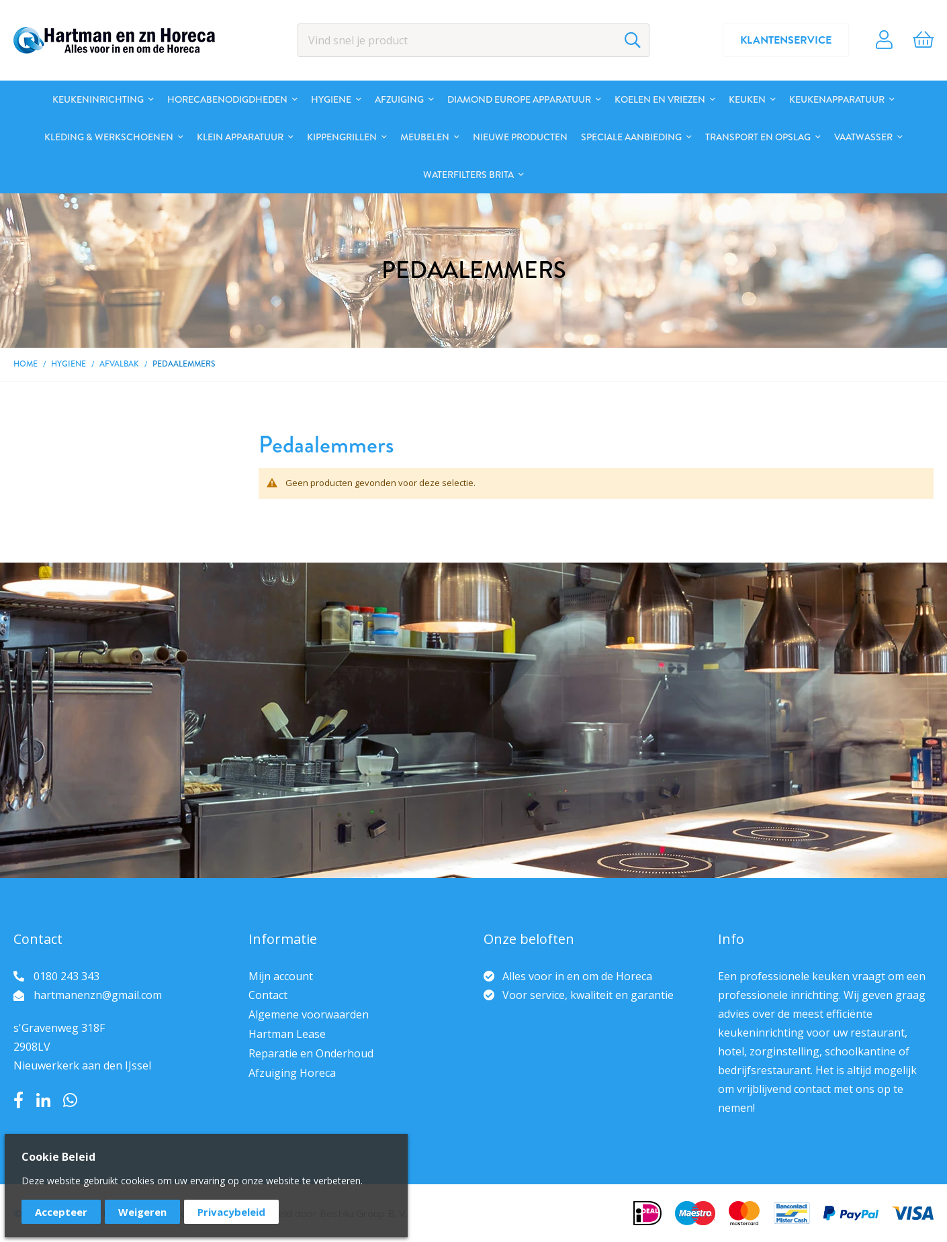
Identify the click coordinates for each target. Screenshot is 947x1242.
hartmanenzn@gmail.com (98, 995)
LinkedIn (43, 1100)
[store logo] (114, 40)
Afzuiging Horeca (292, 1072)
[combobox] (474, 40)
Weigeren (142, 1212)
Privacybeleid (231, 1212)
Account (884, 40)
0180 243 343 (66, 976)
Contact (268, 995)
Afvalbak (119, 364)
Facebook (18, 1100)
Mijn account (281, 976)
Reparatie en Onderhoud (311, 1053)
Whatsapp (70, 1100)
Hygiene (68, 364)
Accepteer (61, 1212)
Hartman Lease (287, 1033)
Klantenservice (785, 40)
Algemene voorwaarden (309, 1014)
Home (25, 364)
